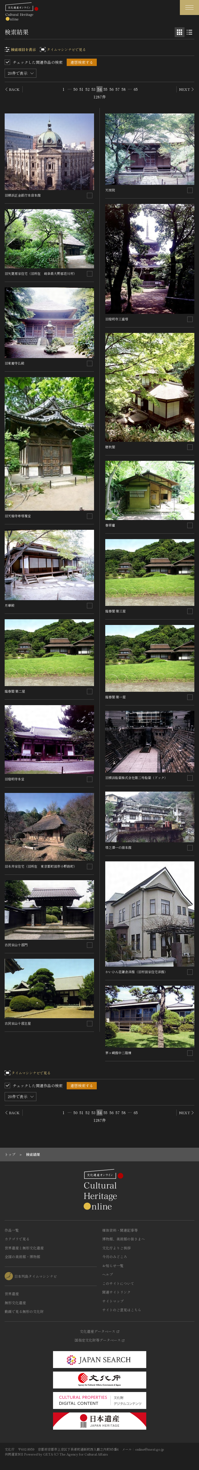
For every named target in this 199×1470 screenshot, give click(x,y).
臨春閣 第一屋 (115, 697)
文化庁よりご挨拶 (116, 1247)
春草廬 (110, 525)
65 (136, 89)
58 (124, 89)
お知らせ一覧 (113, 1265)
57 (118, 89)
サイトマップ (113, 1301)
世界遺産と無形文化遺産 (24, 1247)
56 (112, 89)
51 (81, 89)
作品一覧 (12, 1230)
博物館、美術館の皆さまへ (123, 1238)
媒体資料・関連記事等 (120, 1230)
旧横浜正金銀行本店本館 (23, 195)
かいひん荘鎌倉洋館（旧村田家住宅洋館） (136, 971)
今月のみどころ (114, 1256)
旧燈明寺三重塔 (116, 319)
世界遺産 (12, 1293)
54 (100, 89)
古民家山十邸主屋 (18, 1023)
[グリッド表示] (180, 32)
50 (76, 89)
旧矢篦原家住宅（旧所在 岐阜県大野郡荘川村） (41, 273)
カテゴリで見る (17, 1238)
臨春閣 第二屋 (15, 691)
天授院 (110, 190)
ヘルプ (107, 1274)
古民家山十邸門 (16, 944)
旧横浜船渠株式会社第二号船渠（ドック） (136, 777)
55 (105, 89)
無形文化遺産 (15, 1302)
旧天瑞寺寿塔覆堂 (18, 515)
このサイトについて (118, 1283)
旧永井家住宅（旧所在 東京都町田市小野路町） (41, 866)
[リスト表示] (189, 32)
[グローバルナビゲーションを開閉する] (189, 7)
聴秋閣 (110, 446)
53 (93, 89)
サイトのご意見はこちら (121, 1309)
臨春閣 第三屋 (115, 611)
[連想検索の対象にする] (89, 195)
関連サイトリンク (116, 1292)
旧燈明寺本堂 (14, 779)
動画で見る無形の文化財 (24, 1311)
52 (88, 89)
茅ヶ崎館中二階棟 (118, 1052)
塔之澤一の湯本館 (118, 847)
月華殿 (9, 605)
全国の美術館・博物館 (22, 1256)
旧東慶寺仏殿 (14, 363)
